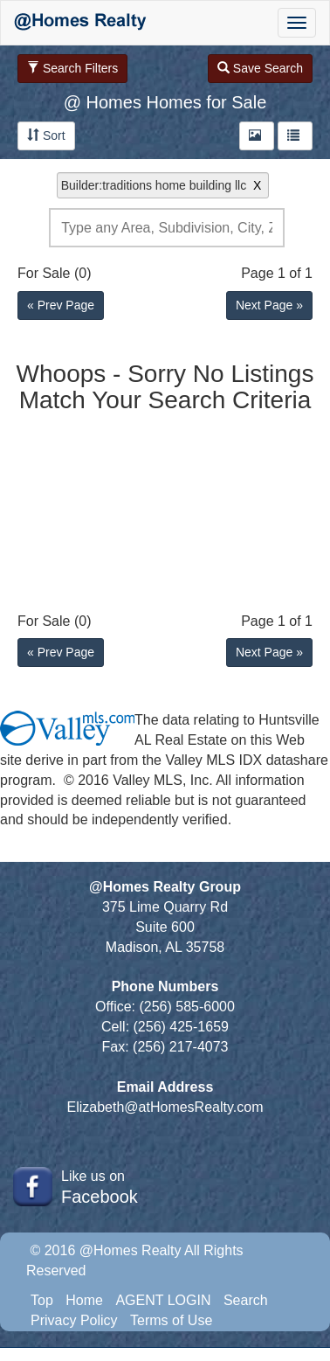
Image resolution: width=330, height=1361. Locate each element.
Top (42, 1300)
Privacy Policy (74, 1320)
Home (84, 1300)
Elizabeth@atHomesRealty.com (165, 1107)
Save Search (260, 68)
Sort (46, 135)
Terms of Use (171, 1320)
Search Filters (72, 68)
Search (245, 1300)
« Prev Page (60, 305)
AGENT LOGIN (162, 1300)
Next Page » (269, 305)
